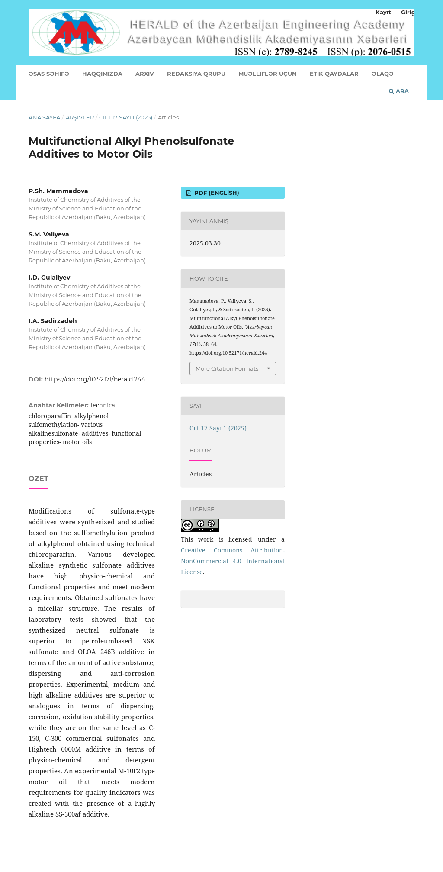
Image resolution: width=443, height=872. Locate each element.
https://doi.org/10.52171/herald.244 (95, 379)
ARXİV (144, 73)
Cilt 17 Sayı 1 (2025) (125, 117)
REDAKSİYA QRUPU (196, 73)
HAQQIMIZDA (102, 73)
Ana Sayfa (44, 117)
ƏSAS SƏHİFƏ (49, 73)
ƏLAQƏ (383, 73)
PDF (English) (216, 192)
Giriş (407, 12)
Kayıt (383, 12)
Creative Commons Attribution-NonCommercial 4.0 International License (233, 561)
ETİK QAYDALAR (334, 73)
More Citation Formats (227, 368)
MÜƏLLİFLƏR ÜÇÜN (267, 73)
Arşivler (80, 117)
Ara (399, 90)
